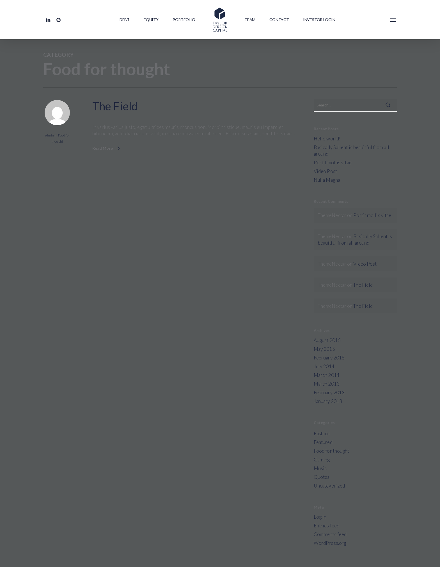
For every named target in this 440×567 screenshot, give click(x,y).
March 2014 (327, 375)
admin (49, 135)
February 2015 (329, 358)
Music (320, 468)
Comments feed (330, 534)
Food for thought (331, 451)
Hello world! (327, 139)
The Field (115, 106)
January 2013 (328, 401)
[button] (393, 19)
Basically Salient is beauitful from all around (351, 150)
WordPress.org (330, 543)
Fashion (322, 433)
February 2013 (329, 392)
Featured (323, 442)
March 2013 (327, 384)
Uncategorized (329, 486)
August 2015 (327, 340)
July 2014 (324, 366)
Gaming (322, 460)
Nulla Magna (327, 180)
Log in (320, 517)
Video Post (325, 171)
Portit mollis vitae (333, 162)
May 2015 (324, 349)
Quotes (322, 477)
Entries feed (326, 526)
